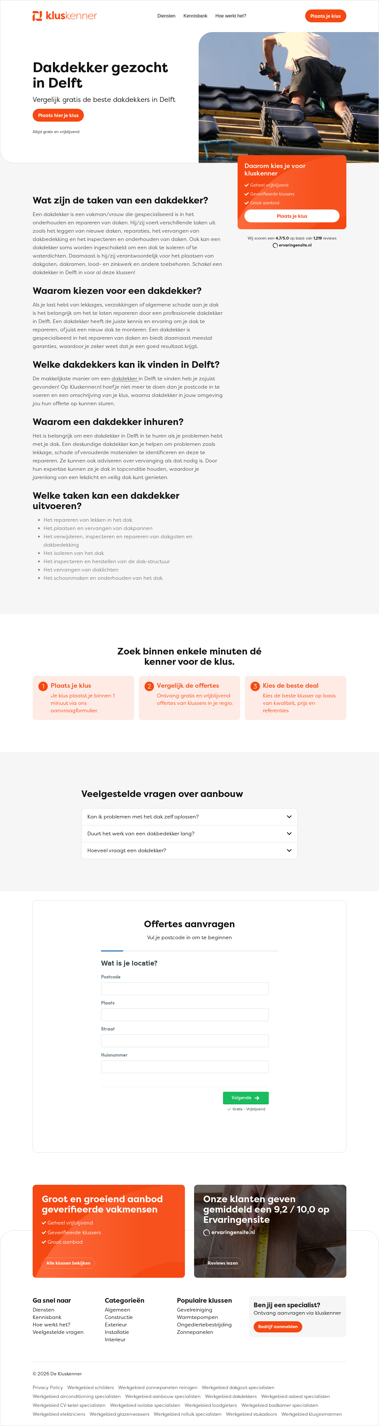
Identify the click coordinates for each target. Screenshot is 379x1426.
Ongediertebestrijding (204, 1324)
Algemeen (117, 1309)
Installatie (117, 1332)
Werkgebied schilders (90, 1387)
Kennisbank (195, 15)
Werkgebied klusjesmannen (311, 1414)
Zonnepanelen (195, 1332)
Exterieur (116, 1324)
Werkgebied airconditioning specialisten (77, 1396)
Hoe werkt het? (231, 15)
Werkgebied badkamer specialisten (279, 1405)
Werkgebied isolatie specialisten (145, 1405)
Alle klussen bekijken (68, 1263)
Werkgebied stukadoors (251, 1414)
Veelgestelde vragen (58, 1332)
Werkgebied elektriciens (59, 1414)
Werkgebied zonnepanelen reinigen (158, 1387)
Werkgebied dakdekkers (231, 1396)
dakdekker (125, 378)
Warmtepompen (197, 1317)
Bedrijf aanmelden (278, 1327)
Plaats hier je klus (58, 115)
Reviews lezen (223, 1263)
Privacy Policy (48, 1387)
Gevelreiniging (194, 1309)
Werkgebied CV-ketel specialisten (69, 1405)
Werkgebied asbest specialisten (295, 1396)
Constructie (119, 1317)
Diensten (166, 15)
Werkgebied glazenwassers (119, 1414)
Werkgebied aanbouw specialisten (163, 1396)
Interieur (115, 1339)
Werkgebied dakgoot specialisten (238, 1387)
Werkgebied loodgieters (211, 1405)
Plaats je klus (325, 16)
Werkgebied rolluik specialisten (188, 1414)
